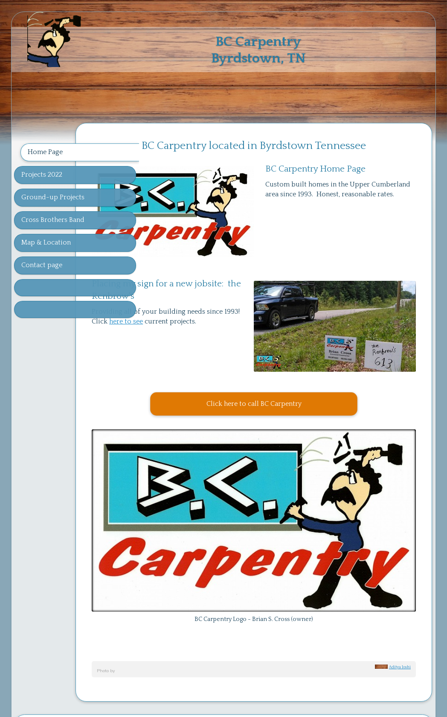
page (245, 653)
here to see (225, 304)
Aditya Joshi (400, 597)
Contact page (41, 265)
